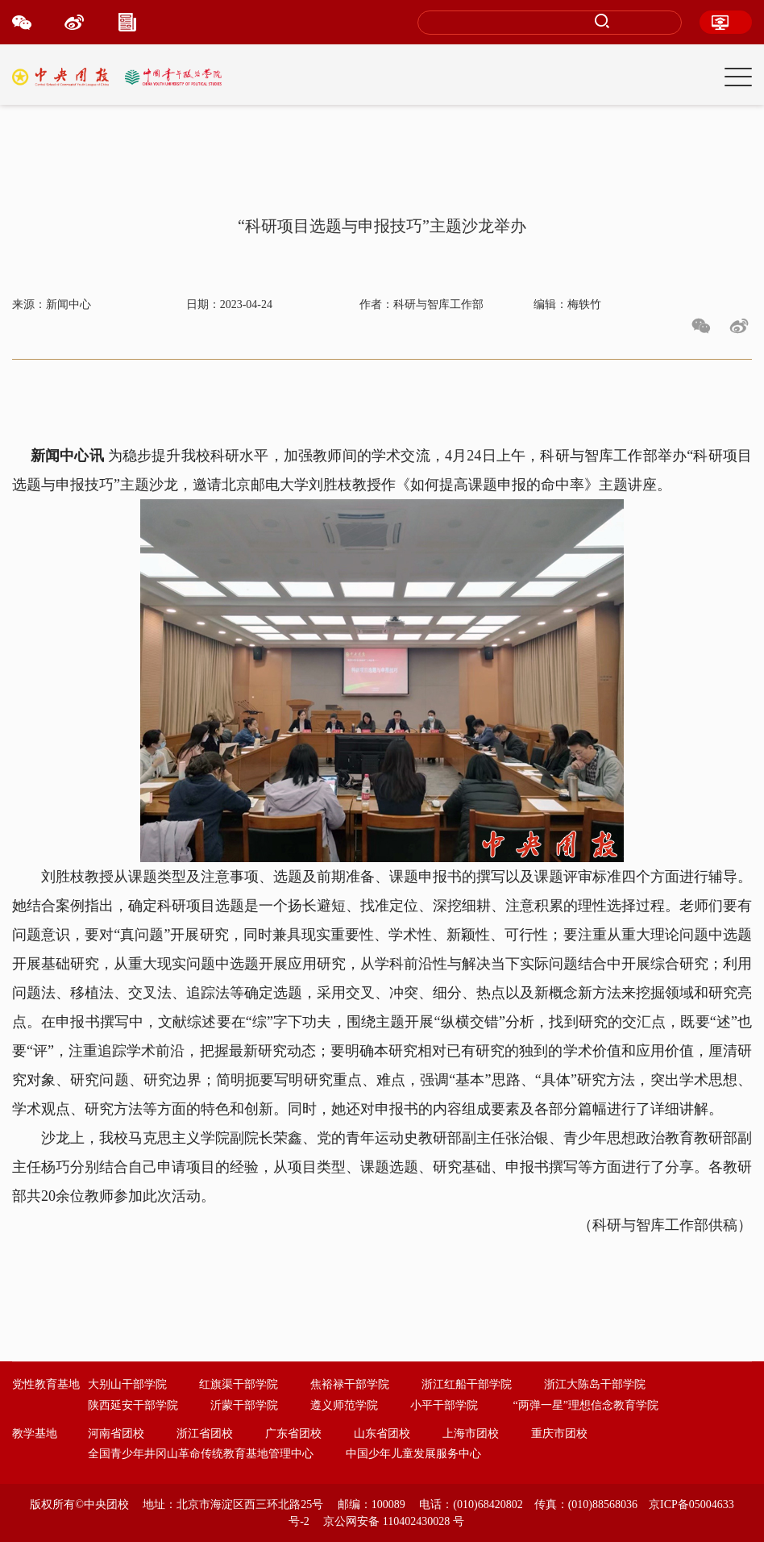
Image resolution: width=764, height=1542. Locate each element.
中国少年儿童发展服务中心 (413, 1454)
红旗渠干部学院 (238, 1384)
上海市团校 (470, 1433)
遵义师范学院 (344, 1405)
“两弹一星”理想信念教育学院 (585, 1405)
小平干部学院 (444, 1405)
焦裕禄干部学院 (349, 1384)
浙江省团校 (204, 1433)
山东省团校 (382, 1433)
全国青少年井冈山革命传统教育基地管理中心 (200, 1454)
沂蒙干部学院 (244, 1405)
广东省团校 (293, 1433)
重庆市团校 (559, 1433)
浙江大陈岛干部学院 (595, 1384)
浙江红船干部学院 (466, 1384)
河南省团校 (116, 1433)
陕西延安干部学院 (133, 1405)
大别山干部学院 (127, 1384)
